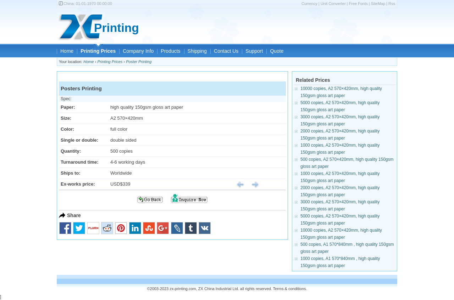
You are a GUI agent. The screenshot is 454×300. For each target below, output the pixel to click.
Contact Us (226, 51)
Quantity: (71, 151)
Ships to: (71, 173)
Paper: (68, 107)
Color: (67, 129)
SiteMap (378, 3)
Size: (66, 118)
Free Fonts (358, 3)
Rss (391, 3)
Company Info (138, 51)
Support (254, 51)
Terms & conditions (289, 289)
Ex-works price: (78, 184)
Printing (116, 27)
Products (170, 51)
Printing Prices (98, 51)
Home (66, 51)
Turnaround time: (80, 162)
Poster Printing (138, 62)
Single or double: (79, 140)
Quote (276, 51)
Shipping (197, 51)
